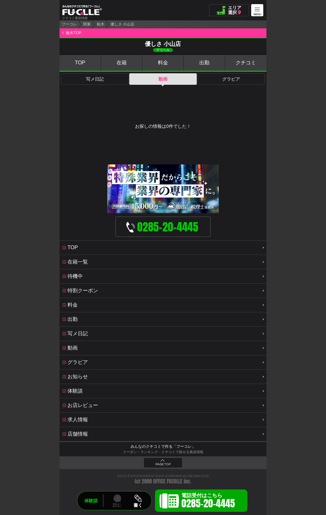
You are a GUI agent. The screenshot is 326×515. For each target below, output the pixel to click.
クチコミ (246, 62)
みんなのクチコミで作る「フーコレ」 (163, 446)
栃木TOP (73, 33)
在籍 (122, 62)
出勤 (204, 62)
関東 (87, 24)
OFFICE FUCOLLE (167, 481)
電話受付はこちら (208, 502)
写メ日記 (95, 79)
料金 (163, 62)
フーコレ (69, 24)
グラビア (231, 79)
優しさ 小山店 (122, 24)
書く (137, 505)
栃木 (100, 24)
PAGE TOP (163, 464)
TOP (80, 62)
